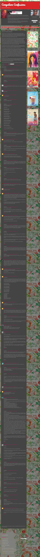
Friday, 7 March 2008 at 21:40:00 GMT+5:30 (10, 153)
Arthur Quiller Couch (6, 268)
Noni (4, 391)
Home (2, 27)
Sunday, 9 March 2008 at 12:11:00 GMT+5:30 (12, 167)
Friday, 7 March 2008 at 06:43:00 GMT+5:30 (12, 99)
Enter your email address (34, 19)
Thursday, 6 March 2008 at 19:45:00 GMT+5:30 (11, 74)
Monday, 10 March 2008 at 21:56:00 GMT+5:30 (12, 231)
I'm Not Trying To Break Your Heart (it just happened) (8, 548)
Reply (4, 82)
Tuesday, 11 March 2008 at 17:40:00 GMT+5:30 (10, 308)
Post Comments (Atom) (7, 531)
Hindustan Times (12, 16)
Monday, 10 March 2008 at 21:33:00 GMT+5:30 (12, 224)
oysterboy (5, 74)
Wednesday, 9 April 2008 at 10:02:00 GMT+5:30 (12, 499)
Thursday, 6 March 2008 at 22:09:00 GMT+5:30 (12, 90)
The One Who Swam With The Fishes (16, 10)
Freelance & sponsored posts (11, 27)
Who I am (5, 27)
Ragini (4, 397)
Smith (4, 386)
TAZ (4, 153)
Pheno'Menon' (5, 444)
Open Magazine (21, 19)
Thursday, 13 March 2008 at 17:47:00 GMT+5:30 (10, 391)
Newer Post (3, 529)
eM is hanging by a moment (5, 543)
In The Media (29, 27)
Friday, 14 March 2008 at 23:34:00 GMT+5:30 (12, 444)
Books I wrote (24, 27)
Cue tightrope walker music (5, 540)
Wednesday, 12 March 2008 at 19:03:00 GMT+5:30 (12, 367)
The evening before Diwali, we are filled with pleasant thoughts (9, 551)
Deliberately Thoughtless (7, 193)
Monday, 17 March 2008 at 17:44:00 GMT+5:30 (12, 482)
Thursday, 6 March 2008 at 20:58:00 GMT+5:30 (12, 80)
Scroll (22, 22)
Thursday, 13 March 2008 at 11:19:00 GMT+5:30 (10, 386)
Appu (4, 308)
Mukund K (5, 215)
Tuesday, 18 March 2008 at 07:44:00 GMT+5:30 (12, 487)
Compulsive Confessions (13, 4)
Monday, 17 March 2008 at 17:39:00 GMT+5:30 (12, 470)
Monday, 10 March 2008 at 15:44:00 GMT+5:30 (12, 215)
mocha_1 (5, 276)
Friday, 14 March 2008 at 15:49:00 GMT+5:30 (11, 397)
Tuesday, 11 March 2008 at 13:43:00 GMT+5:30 (11, 276)
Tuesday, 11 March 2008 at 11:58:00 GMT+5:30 (11, 259)
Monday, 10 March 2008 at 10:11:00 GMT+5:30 (15, 193)
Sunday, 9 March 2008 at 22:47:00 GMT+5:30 (15, 183)
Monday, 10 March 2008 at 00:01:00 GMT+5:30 (9, 188)
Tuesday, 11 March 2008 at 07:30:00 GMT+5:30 (12, 246)
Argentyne (5, 90)
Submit (21, 27)
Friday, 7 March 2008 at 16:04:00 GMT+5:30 (12, 132)
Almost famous (3, 546)
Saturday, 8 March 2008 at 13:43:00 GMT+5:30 (12, 160)
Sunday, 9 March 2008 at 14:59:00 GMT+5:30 (12, 178)
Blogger (24, 555)
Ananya (5, 259)
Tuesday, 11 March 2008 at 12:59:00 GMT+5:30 (14, 268)
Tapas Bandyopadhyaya (6, 183)
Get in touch (17, 27)
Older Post (24, 529)
